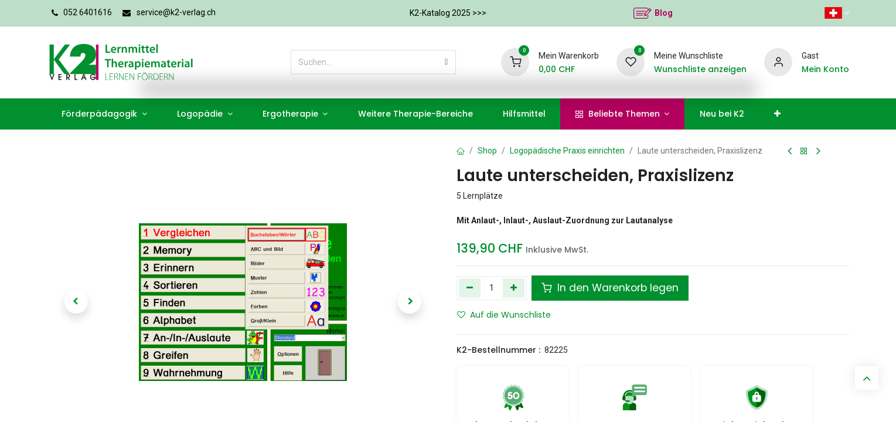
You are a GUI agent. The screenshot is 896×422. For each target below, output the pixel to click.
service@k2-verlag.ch (176, 12)
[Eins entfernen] (470, 287)
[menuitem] (104, 114)
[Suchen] (446, 62)
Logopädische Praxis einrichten (567, 150)
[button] (76, 302)
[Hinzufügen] (513, 287)
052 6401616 (87, 12)
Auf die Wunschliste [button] (504, 315)
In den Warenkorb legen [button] (610, 288)
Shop (487, 150)
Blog (664, 13)
